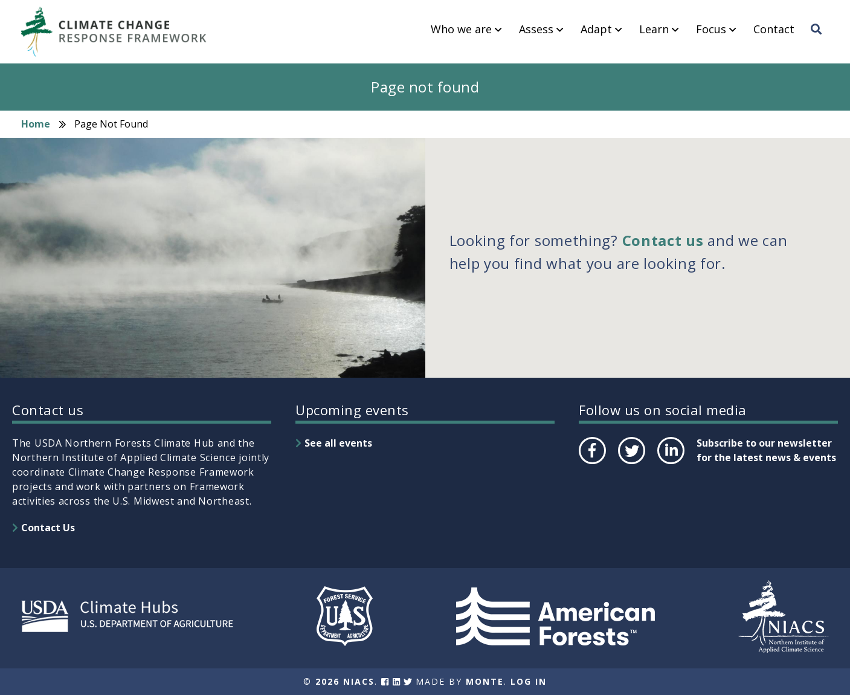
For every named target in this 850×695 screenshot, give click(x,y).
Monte (485, 681)
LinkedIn (669, 463)
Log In (528, 681)
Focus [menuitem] (711, 29)
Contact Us (48, 527)
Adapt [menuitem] (596, 29)
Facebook (591, 463)
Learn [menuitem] (654, 29)
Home (35, 124)
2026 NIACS (345, 681)
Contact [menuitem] (773, 29)
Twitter (631, 463)
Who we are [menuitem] (461, 29)
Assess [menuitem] (536, 29)
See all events (338, 443)
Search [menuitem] (820, 40)
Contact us (663, 240)
